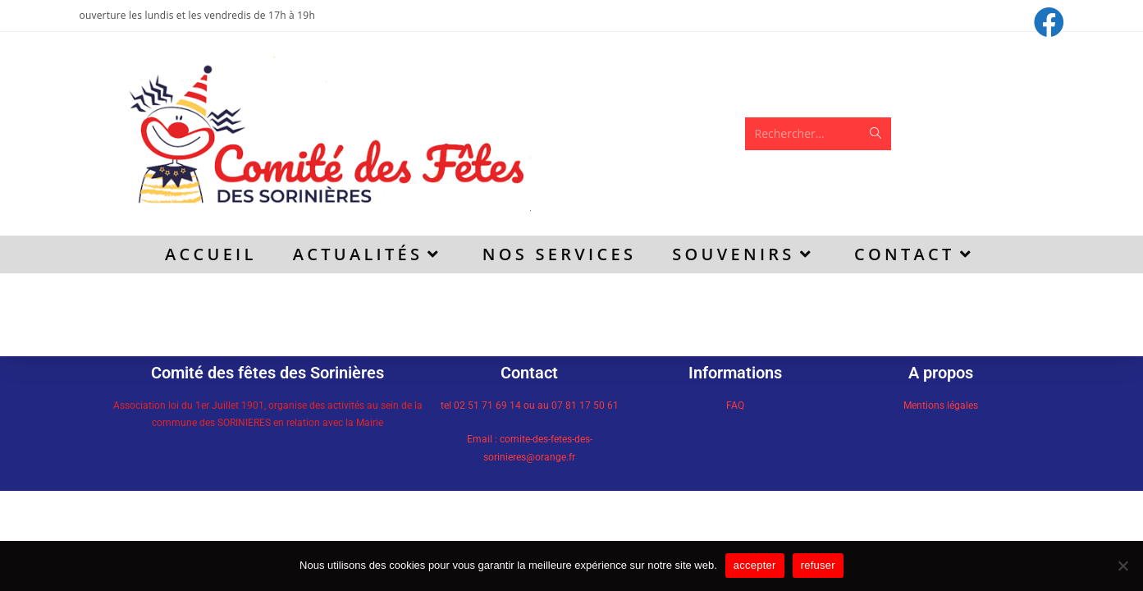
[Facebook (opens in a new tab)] (1046, 22)
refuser (818, 565)
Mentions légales (940, 405)
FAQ (735, 405)
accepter (755, 565)
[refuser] (1122, 565)
